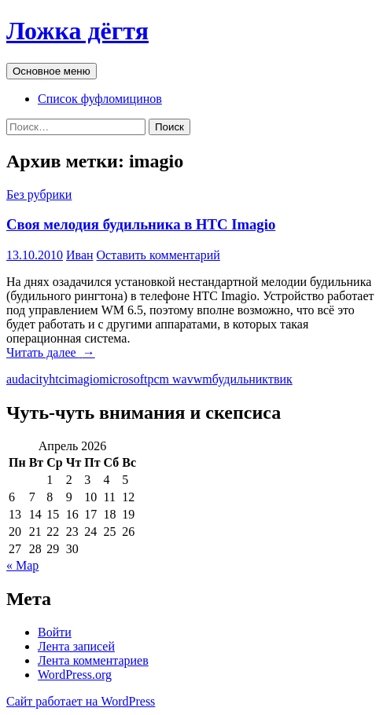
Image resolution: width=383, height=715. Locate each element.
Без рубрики (39, 194)
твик (280, 379)
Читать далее (50, 352)
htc (56, 379)
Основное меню (51, 71)
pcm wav (170, 379)
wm (202, 379)
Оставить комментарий (158, 255)
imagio (81, 379)
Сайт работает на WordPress (80, 701)
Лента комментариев (93, 660)
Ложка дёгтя (77, 30)
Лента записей (76, 646)
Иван (80, 255)
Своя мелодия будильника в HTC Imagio (140, 224)
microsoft (123, 379)
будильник (240, 379)
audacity (27, 379)
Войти (55, 632)
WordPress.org (75, 674)
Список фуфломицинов (100, 98)
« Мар (22, 565)
